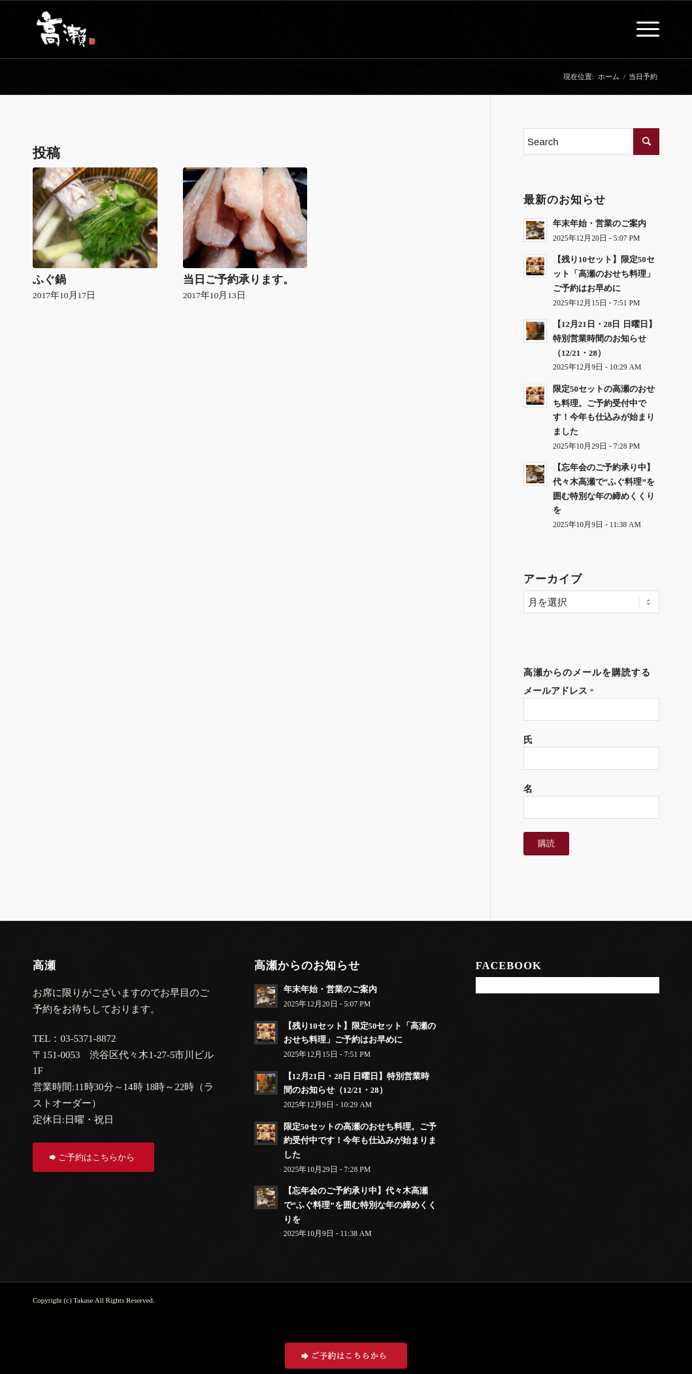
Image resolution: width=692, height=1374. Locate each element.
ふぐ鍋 (49, 279)
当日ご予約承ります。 (238, 279)
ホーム (608, 76)
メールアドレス (558, 691)
